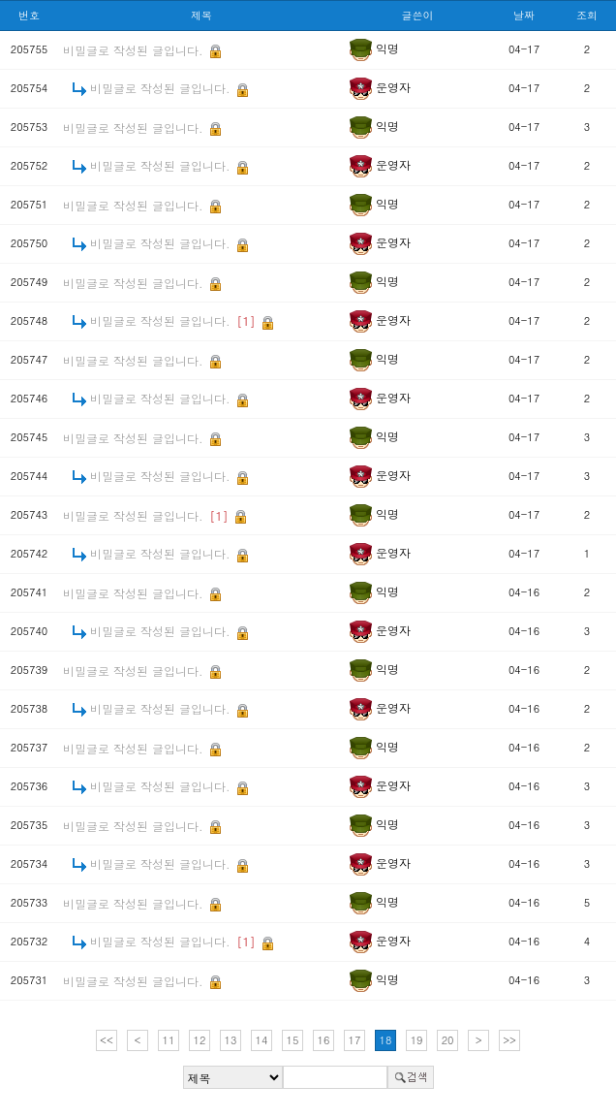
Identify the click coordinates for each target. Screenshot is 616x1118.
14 (262, 1040)
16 (324, 1040)
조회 (587, 15)
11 (169, 1040)
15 (293, 1040)
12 (200, 1040)
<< (106, 1040)
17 (355, 1040)
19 (417, 1040)
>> (509, 1040)
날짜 (524, 15)
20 (448, 1040)
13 (231, 1040)
